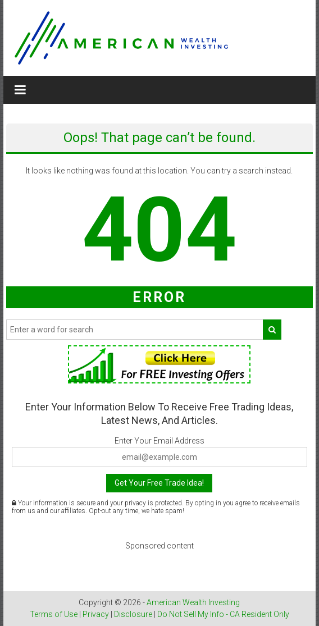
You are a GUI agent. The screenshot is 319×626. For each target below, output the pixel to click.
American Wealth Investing (193, 602)
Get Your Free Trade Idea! (159, 482)
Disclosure (133, 614)
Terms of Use (54, 614)
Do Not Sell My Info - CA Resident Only (223, 614)
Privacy (96, 614)
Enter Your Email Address (159, 440)
